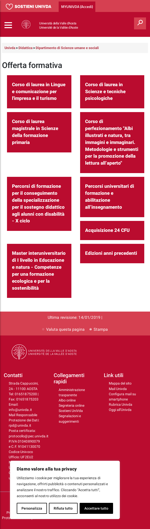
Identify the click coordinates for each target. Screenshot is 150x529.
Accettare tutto (96, 508)
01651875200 (26, 394)
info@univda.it (20, 410)
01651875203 (27, 399)
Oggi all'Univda (120, 410)
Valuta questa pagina (63, 329)
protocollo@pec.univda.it (28, 436)
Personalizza (31, 508)
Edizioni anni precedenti (111, 253)
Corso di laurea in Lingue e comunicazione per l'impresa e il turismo (38, 91)
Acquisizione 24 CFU (107, 230)
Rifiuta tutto (63, 508)
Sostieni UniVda (71, 411)
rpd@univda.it (20, 425)
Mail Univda (118, 389)
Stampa (99, 329)
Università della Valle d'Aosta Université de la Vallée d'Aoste (58, 25)
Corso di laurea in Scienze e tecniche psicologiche (105, 91)
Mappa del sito (120, 383)
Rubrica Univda (120, 404)
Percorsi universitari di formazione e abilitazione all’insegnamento (109, 197)
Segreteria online (71, 405)
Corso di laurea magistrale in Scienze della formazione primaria (35, 132)
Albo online (67, 400)
